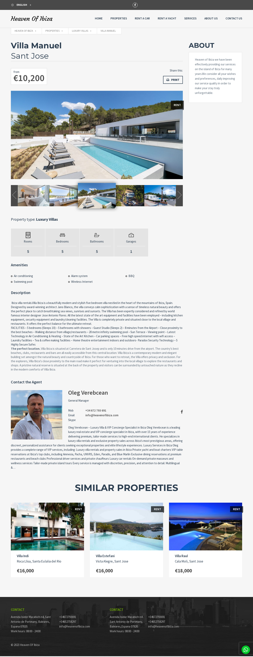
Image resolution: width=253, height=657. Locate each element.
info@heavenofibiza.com (101, 416)
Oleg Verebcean (88, 393)
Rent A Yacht (167, 18)
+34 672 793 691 (95, 411)
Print (172, 80)
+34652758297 (67, 622)
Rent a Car (142, 18)
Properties (118, 18)
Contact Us (234, 18)
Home (99, 18)
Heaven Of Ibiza (31, 19)
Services (190, 18)
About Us (211, 18)
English (19, 5)
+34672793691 (67, 618)
